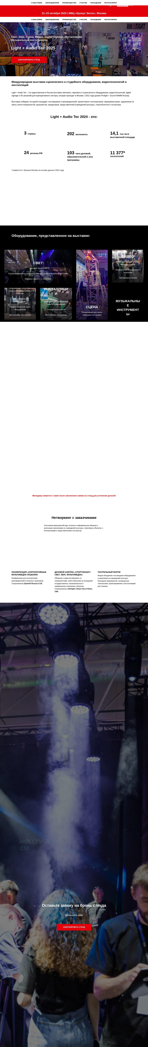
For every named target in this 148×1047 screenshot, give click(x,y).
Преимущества (69, 19)
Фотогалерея (110, 19)
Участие (83, 19)
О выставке (36, 19)
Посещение (95, 19)
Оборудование (52, 19)
